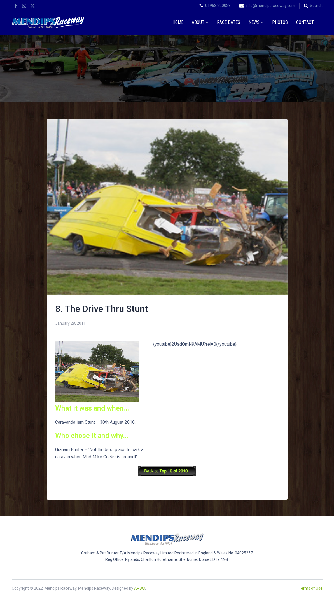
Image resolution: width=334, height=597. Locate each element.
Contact (307, 22)
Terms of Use (311, 588)
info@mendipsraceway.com (270, 5)
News (256, 22)
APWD (139, 588)
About (200, 22)
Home (177, 22)
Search (316, 5)
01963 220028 (218, 5)
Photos (280, 22)
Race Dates (228, 22)
